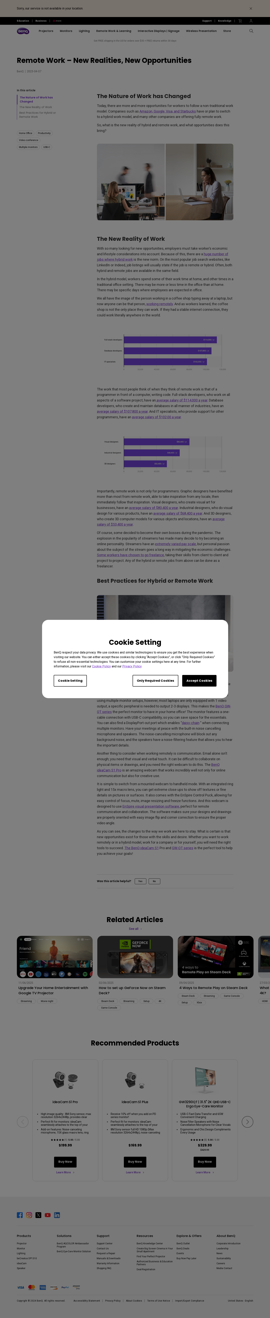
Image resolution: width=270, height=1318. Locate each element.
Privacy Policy (131, 666)
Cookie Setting (70, 680)
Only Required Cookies (155, 680)
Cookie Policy (101, 666)
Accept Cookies (199, 680)
